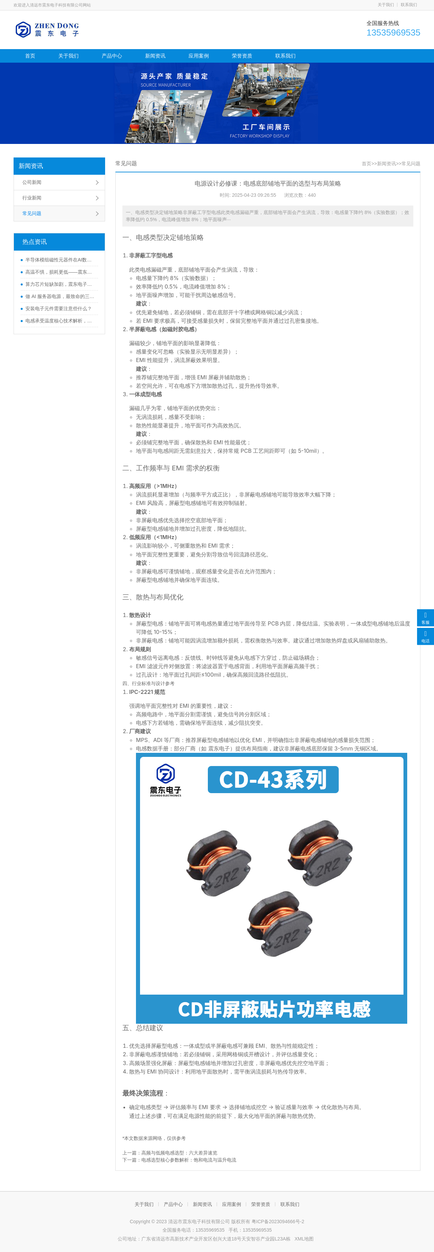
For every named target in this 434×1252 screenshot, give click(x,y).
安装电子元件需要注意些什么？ (58, 308)
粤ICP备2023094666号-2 (278, 1221)
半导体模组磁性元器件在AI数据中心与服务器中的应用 (60, 259)
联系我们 (409, 4)
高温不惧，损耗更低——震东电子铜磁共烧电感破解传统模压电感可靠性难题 (60, 272)
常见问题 (31, 213)
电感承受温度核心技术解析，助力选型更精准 (60, 320)
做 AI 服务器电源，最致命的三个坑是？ (60, 296)
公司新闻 (31, 182)
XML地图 (304, 1239)
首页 (30, 56)
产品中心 (112, 56)
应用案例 (199, 56)
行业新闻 (31, 197)
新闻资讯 (155, 56)
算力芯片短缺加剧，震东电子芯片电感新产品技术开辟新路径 (60, 284)
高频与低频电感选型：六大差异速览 (179, 1152)
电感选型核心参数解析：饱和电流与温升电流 (188, 1160)
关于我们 (386, 4)
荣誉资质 (242, 56)
